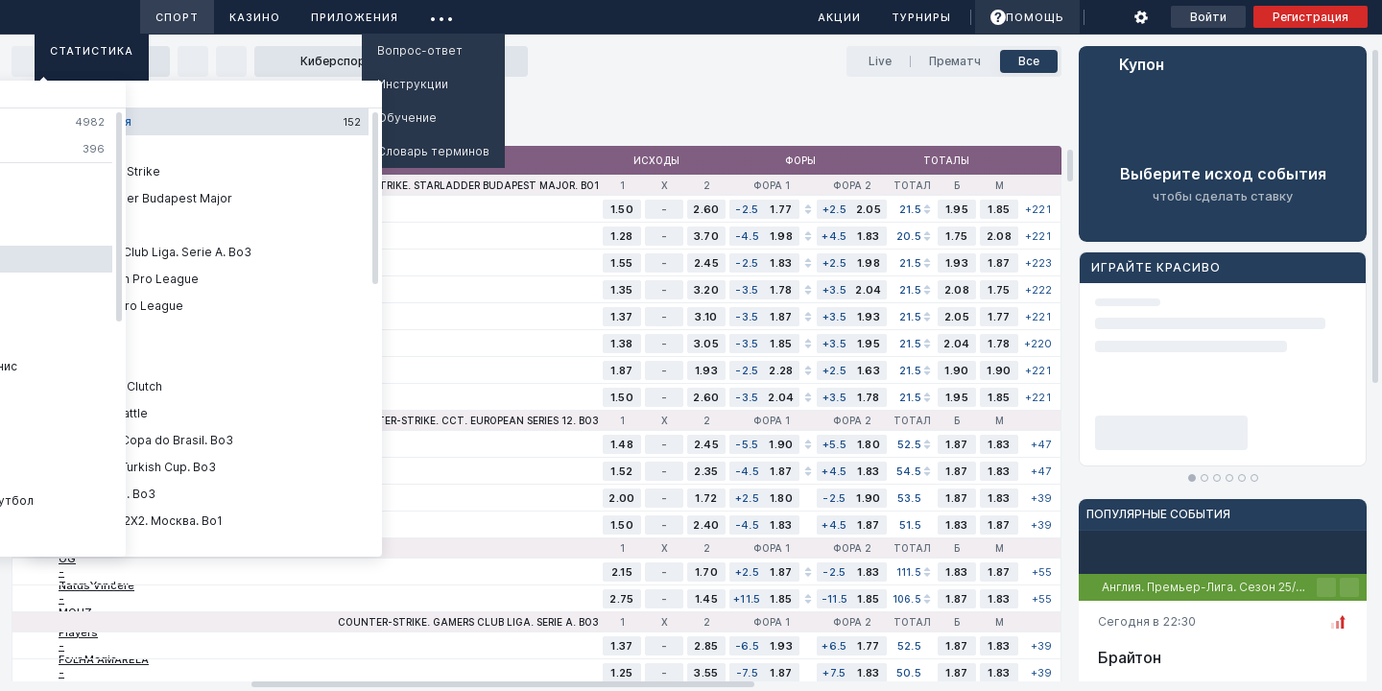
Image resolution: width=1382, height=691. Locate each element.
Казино (254, 17)
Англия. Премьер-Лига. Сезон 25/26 (1206, 587)
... (442, 14)
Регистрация (1310, 17)
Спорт (177, 17)
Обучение (407, 117)
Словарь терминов (433, 151)
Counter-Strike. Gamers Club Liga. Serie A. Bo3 (468, 622)
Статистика (91, 51)
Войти (1208, 17)
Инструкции (412, 84)
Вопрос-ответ (420, 50)
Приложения (354, 17)
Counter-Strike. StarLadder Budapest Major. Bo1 (459, 185)
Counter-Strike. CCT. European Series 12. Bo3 (472, 420)
